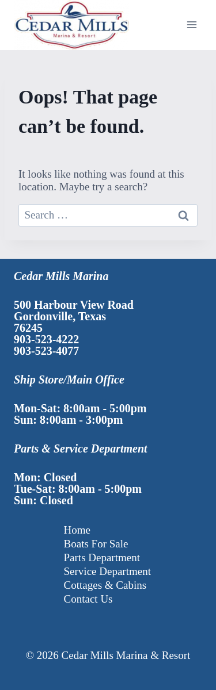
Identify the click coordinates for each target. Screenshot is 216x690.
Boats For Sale (96, 544)
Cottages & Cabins (105, 585)
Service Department (107, 571)
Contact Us (88, 599)
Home (77, 530)
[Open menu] (191, 25)
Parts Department (102, 557)
